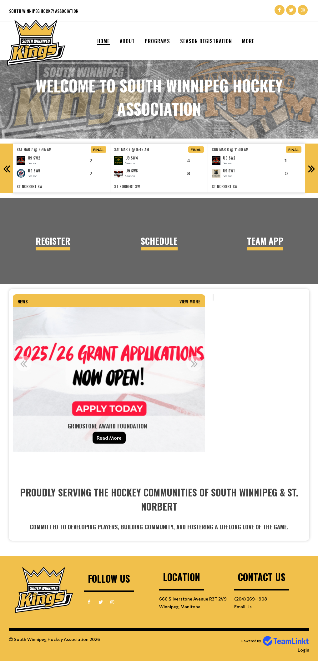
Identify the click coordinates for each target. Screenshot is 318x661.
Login (303, 650)
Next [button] (311, 168)
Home (103, 41)
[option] (61, 168)
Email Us (243, 606)
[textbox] (109, 464)
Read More (109, 438)
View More (189, 301)
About (127, 41)
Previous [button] (6, 168)
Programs (157, 41)
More (248, 41)
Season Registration (206, 41)
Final (98, 149)
